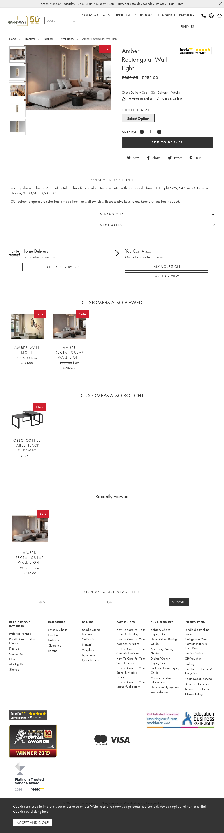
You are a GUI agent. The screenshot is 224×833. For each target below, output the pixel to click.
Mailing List (16, 664)
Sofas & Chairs (57, 629)
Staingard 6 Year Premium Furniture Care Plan (196, 643)
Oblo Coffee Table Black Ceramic (27, 445)
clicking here (39, 811)
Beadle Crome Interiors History (23, 641)
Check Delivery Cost (134, 92)
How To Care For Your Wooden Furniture (130, 641)
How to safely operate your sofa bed (165, 689)
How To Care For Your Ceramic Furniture (130, 651)
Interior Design (194, 653)
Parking (189, 664)
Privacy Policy (194, 694)
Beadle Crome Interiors (91, 631)
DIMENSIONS (112, 214)
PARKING (186, 14)
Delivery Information (197, 684)
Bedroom (54, 640)
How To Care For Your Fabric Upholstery (130, 631)
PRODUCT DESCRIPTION (112, 180)
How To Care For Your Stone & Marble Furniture (130, 672)
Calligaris (88, 639)
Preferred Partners (20, 633)
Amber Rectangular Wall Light (69, 352)
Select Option (138, 118)
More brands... (91, 660)
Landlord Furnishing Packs (197, 631)
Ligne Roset (89, 655)
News (12, 659)
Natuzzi (87, 644)
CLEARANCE (166, 14)
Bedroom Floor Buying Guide (165, 670)
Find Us (14, 648)
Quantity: (129, 131)
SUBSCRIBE (179, 602)
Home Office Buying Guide (164, 641)
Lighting (53, 650)
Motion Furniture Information (161, 680)
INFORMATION (112, 225)
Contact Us (16, 654)
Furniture (53, 635)
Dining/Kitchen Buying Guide (160, 660)
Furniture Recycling (137, 98)
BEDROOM (143, 14)
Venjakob (88, 650)
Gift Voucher (193, 658)
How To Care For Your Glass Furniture (130, 660)
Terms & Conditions (197, 689)
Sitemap (14, 669)
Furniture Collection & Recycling (198, 671)
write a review (166, 276)
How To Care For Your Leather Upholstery (130, 684)
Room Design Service (198, 678)
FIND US (187, 26)
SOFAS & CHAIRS (96, 14)
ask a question (167, 267)
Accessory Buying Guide (162, 651)
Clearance (54, 645)
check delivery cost (64, 267)
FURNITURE (122, 14)
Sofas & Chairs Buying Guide (160, 631)
